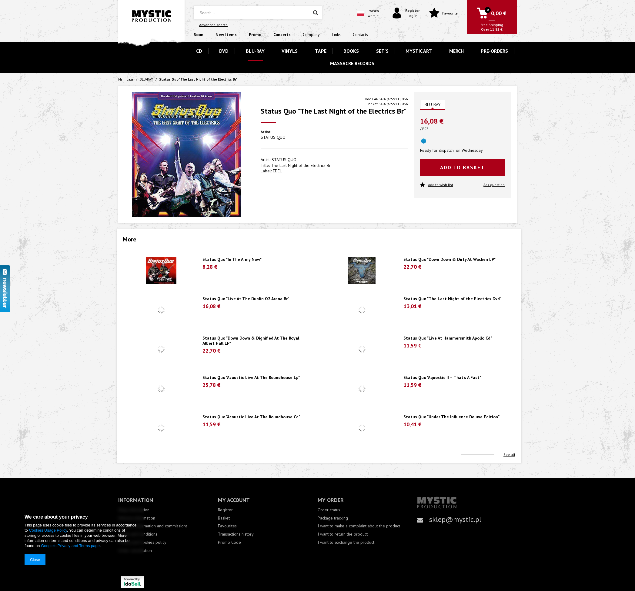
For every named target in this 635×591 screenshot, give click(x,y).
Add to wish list (436, 185)
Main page (126, 79)
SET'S (382, 51)
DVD (224, 51)
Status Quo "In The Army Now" (232, 259)
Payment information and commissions (153, 526)
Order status (329, 510)
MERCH (456, 51)
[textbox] (258, 12)
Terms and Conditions (137, 534)
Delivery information (136, 518)
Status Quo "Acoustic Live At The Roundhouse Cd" (251, 417)
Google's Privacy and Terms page (70, 545)
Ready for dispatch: (437, 150)
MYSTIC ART (419, 51)
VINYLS (290, 51)
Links (336, 34)
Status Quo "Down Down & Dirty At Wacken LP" (449, 259)
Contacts (360, 34)
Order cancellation (135, 550)
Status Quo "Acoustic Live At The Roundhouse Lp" (251, 377)
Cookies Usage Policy (48, 530)
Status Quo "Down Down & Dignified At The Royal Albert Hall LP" (250, 341)
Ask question (494, 184)
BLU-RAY (255, 51)
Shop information (133, 510)
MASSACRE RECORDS (352, 63)
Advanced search (213, 24)
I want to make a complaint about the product (359, 526)
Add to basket (462, 167)
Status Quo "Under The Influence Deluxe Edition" (451, 417)
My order (331, 499)
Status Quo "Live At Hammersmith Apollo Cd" (447, 338)
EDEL (277, 171)
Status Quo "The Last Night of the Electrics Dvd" (452, 298)
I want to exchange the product (346, 542)
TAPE (320, 51)
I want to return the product (343, 534)
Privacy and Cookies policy (142, 542)
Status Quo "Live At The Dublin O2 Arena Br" (245, 298)
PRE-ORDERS (494, 51)
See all (509, 454)
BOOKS (351, 51)
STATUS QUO (273, 137)
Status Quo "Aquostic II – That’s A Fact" (442, 377)
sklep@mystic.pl (455, 519)
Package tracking (333, 518)
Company (311, 34)
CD (199, 51)
